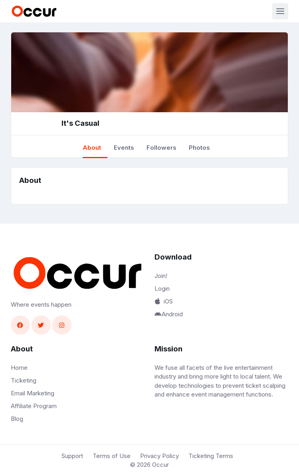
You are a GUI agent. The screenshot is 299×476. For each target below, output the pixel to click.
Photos (199, 147)
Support (72, 456)
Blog (17, 418)
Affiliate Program (34, 406)
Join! (160, 276)
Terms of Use (112, 456)
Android (168, 314)
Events (124, 147)
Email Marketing (32, 393)
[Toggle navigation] (280, 11)
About (92, 147)
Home (19, 367)
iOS (163, 301)
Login (162, 288)
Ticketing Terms (210, 456)
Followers (161, 147)
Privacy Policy (159, 456)
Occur (160, 464)
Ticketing (23, 380)
